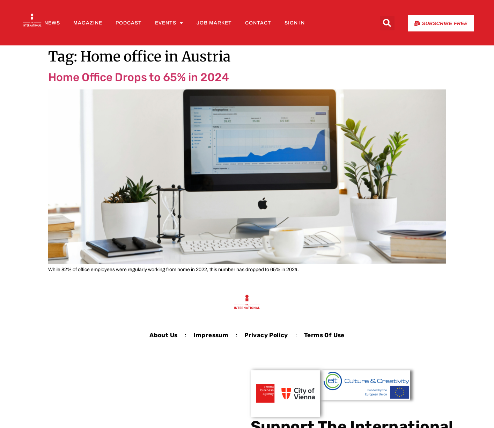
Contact (258, 23)
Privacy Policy (266, 335)
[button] (387, 23)
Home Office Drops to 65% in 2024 (138, 77)
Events (169, 23)
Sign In (295, 23)
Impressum (210, 335)
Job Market (214, 23)
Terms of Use (324, 335)
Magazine (87, 23)
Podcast (129, 23)
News (52, 23)
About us (163, 335)
